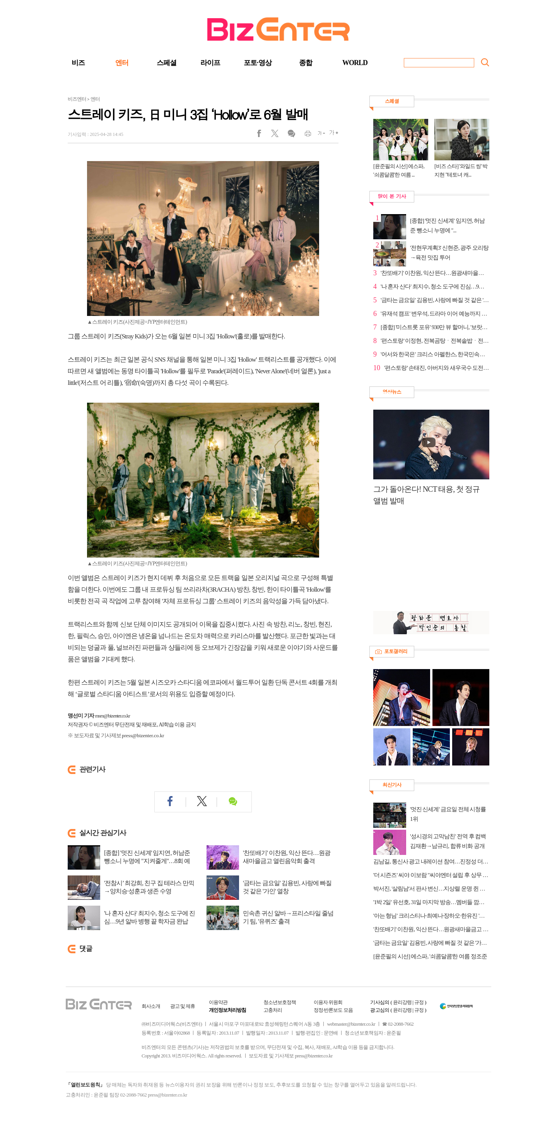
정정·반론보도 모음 (333, 1010)
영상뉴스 (392, 391)
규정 (419, 1002)
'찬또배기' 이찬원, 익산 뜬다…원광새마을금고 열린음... (435, 273)
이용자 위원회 (328, 1002)
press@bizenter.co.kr (143, 735)
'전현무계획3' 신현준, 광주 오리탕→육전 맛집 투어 (449, 253)
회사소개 (151, 1006)
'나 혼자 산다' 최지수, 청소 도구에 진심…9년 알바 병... (435, 286)
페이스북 (264, 135)
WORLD (354, 63)
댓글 (291, 135)
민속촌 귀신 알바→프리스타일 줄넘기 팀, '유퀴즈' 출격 (288, 917)
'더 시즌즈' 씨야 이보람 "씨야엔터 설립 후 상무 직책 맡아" (431, 875)
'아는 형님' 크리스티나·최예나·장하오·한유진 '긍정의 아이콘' (431, 916)
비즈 (78, 63)
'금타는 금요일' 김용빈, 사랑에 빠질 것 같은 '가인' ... (435, 300)
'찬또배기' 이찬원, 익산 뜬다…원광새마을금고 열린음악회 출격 (286, 857)
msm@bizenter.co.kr (112, 716)
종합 (305, 63)
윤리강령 (402, 1002)
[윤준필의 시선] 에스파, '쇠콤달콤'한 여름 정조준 (430, 956)
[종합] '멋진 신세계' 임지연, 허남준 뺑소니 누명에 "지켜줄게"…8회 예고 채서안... (147, 861)
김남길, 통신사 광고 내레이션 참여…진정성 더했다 (431, 861)
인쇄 (304, 135)
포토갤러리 (395, 651)
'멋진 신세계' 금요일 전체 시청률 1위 (448, 814)
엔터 (121, 63)
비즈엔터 (77, 99)
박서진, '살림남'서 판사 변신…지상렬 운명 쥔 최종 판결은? (431, 889)
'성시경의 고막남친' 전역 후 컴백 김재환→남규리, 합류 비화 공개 (448, 841)
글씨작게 (318, 135)
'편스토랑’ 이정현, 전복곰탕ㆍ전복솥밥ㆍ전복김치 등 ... (435, 341)
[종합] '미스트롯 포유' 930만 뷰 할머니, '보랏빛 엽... (435, 327)
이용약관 (218, 1002)
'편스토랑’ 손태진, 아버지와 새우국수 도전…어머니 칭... (436, 368)
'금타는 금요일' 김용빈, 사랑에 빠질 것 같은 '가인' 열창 (287, 887)
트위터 (277, 135)
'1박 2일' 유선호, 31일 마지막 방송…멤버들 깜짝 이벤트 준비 (431, 902)
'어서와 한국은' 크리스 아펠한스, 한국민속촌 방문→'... (435, 354)
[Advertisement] (427, 562)
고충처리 (272, 1010)
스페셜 (166, 63)
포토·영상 (258, 63)
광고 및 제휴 (182, 1006)
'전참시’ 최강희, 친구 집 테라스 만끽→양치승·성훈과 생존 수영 (149, 887)
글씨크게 (331, 135)
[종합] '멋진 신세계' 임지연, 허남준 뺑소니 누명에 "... (447, 225)
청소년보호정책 (279, 1002)
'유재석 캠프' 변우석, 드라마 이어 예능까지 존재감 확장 (435, 314)
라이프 (210, 63)
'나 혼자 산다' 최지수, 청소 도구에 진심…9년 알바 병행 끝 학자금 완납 (149, 917)
